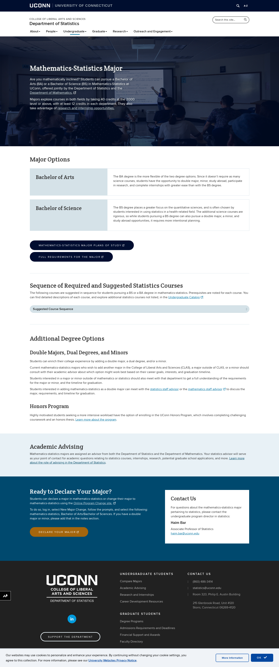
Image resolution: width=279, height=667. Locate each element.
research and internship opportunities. (86, 108)
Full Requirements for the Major (71, 257)
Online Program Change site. (95, 503)
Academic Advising (133, 588)
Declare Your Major (59, 532)
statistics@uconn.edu (207, 588)
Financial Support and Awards (140, 635)
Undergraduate (74, 31)
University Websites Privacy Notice (112, 660)
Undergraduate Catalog (185, 297)
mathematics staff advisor (207, 389)
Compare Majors (131, 581)
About (35, 31)
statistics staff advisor (164, 389)
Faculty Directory (131, 641)
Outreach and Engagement (153, 31)
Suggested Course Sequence (53, 309)
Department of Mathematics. (53, 93)
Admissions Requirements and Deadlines (147, 628)
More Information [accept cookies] (232, 657)
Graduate (99, 31)
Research (120, 31)
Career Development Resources (141, 601)
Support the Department (70, 636)
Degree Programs (131, 621)
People (52, 31)
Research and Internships (137, 595)
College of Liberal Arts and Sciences (57, 19)
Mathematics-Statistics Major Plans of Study (82, 245)
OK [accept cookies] (262, 657)
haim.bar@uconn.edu (185, 533)
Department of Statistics (54, 23)
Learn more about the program (95, 420)
